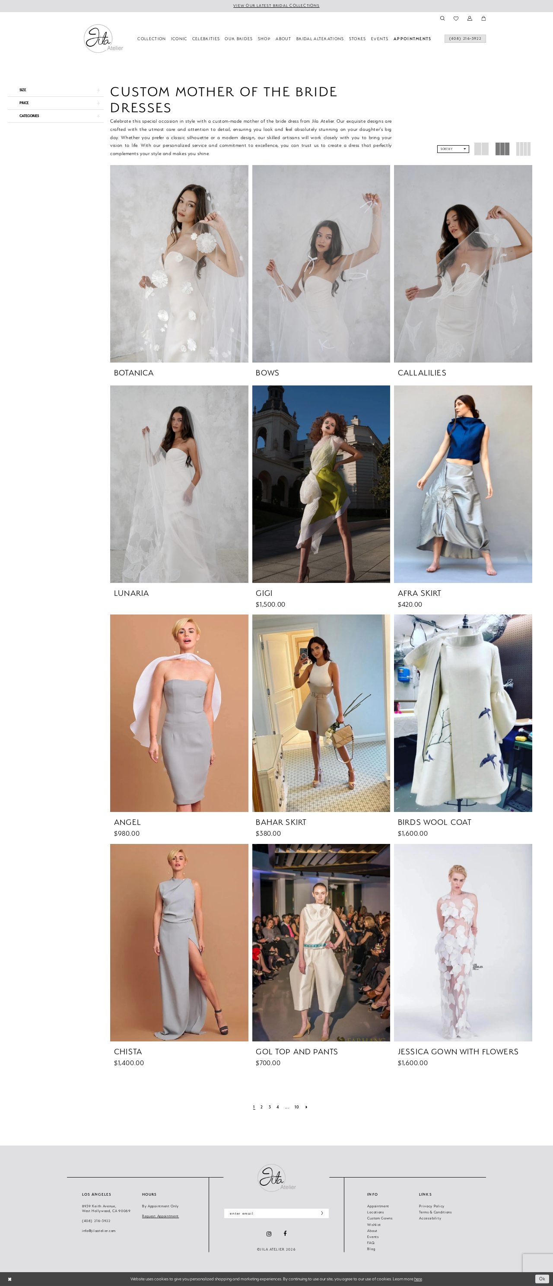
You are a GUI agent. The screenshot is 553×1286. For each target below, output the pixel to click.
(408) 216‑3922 (96, 1221)
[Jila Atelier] (276, 1177)
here (418, 1278)
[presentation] (179, 264)
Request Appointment (160, 1216)
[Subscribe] (320, 1214)
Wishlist (374, 1225)
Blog (371, 1249)
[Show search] (442, 18)
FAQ (371, 1243)
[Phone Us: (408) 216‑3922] (463, 39)
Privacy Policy (432, 1206)
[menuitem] (463, 39)
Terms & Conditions (435, 1212)
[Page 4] (278, 1107)
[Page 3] (270, 1107)
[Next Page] (307, 1107)
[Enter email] (276, 1214)
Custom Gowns (379, 1218)
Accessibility (430, 1218)
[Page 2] (262, 1107)
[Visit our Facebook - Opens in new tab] (284, 1234)
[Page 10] (297, 1107)
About (372, 1231)
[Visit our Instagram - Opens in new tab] (269, 1234)
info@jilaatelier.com (99, 1231)
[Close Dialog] (10, 1279)
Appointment (378, 1206)
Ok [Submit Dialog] (542, 1278)
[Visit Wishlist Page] (456, 18)
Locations (375, 1212)
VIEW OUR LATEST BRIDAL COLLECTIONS (276, 5)
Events (372, 1237)
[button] (470, 18)
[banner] (103, 38)
